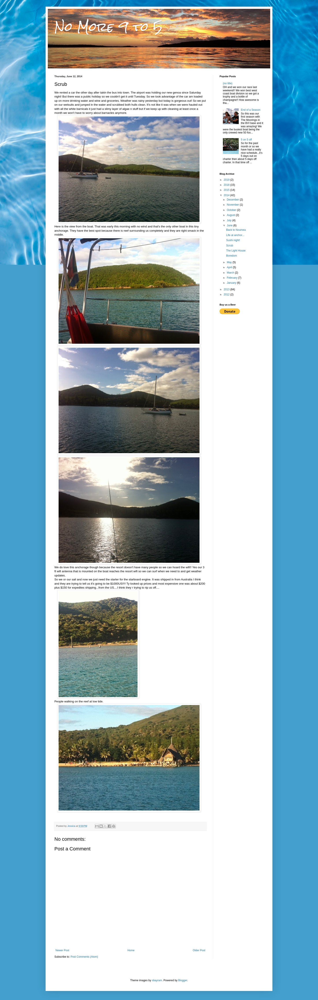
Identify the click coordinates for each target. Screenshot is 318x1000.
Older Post (199, 950)
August (231, 215)
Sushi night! (233, 240)
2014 (227, 195)
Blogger (182, 980)
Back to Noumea (236, 229)
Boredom (231, 255)
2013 (227, 289)
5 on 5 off (246, 139)
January (232, 282)
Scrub (229, 245)
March (231, 272)
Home (131, 950)
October (232, 210)
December (233, 199)
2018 (227, 184)
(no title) (227, 83)
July (229, 220)
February (232, 277)
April (230, 267)
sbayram (157, 980)
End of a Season (251, 109)
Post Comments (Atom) (84, 956)
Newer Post (62, 950)
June (230, 225)
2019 (227, 179)
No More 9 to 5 (108, 27)
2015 (227, 189)
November (233, 204)
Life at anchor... (235, 235)
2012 (227, 294)
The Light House (236, 250)
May (230, 262)
